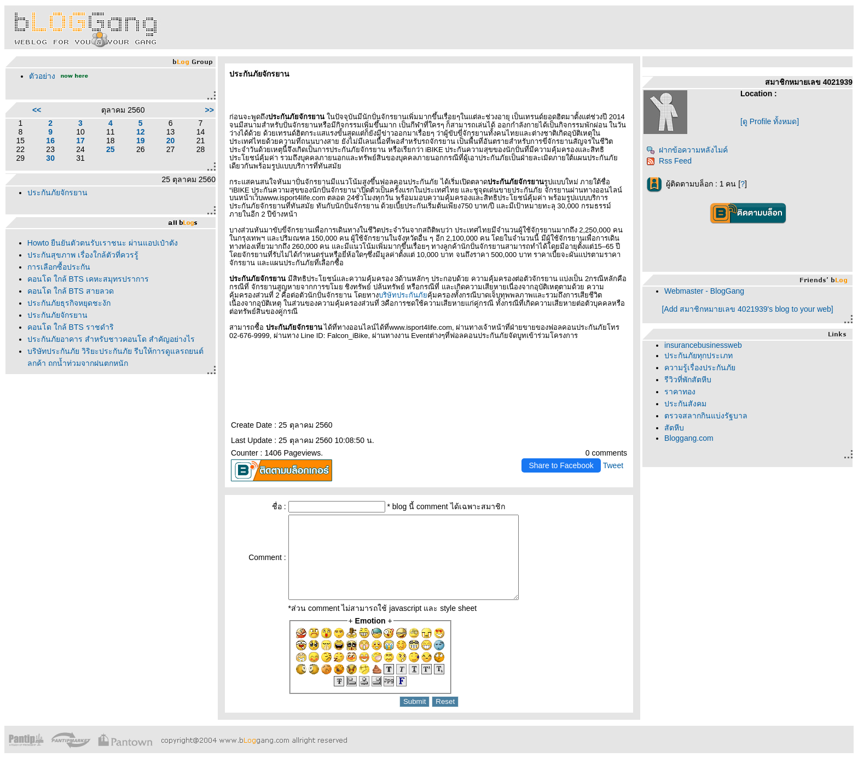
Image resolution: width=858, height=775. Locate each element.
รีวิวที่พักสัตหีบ (687, 379)
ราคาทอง (679, 391)
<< (36, 110)
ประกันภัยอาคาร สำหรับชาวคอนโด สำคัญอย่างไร (111, 339)
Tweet (613, 465)
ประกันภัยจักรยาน (57, 192)
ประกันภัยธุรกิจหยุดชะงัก (69, 303)
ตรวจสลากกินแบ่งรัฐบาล (705, 415)
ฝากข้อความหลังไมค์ (687, 149)
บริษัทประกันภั (403, 295)
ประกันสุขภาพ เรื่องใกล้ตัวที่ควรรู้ (82, 254)
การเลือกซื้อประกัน (58, 267)
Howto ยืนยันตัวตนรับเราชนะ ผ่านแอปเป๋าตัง (102, 242)
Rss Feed (669, 160)
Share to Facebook (561, 465)
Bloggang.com (689, 438)
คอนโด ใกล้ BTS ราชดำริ (70, 327)
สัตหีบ (674, 427)
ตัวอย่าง (42, 76)
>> (209, 110)
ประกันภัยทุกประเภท (698, 355)
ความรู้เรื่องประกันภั (699, 367)
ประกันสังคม (685, 403)
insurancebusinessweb (703, 345)
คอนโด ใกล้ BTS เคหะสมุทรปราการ (88, 279)
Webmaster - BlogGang (704, 291)
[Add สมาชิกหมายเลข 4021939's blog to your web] (747, 309)
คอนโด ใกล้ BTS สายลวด (70, 291)
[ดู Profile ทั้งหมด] (769, 121)
